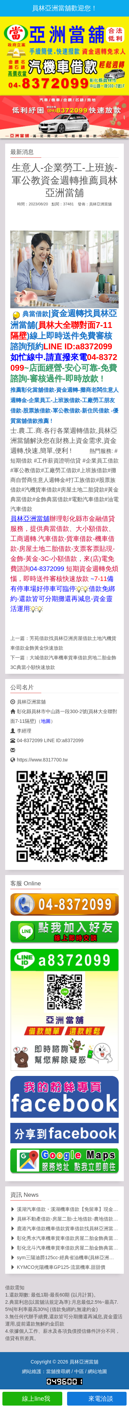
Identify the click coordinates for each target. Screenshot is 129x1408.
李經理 (20, 731)
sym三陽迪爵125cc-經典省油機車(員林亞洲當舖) (65, 1257)
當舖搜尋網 (58, 1371)
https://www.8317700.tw (39, 760)
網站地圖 (97, 1371)
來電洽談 (96, 1398)
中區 (79, 1371)
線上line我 (32, 1398)
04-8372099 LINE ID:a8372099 (47, 740)
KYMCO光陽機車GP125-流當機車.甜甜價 (57, 1267)
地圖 (46, 721)
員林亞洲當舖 (100, 204)
